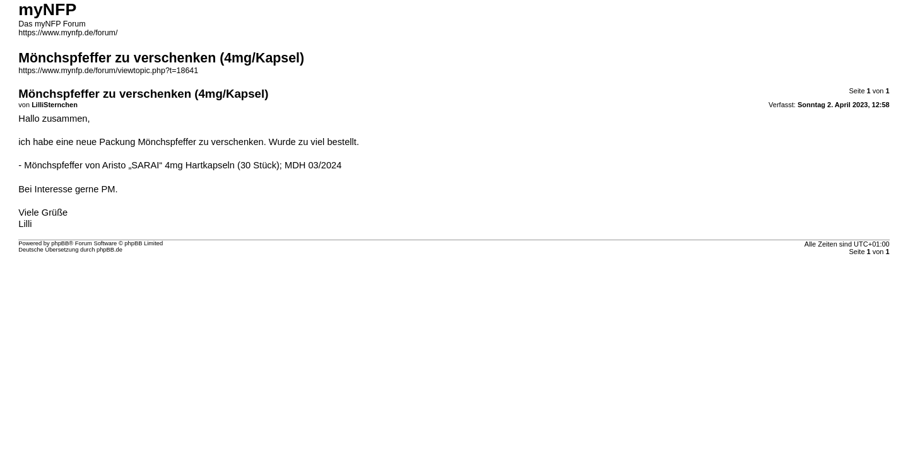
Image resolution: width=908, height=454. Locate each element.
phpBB (60, 243)
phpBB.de (109, 250)
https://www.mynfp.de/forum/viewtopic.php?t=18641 (108, 70)
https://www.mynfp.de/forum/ (67, 32)
